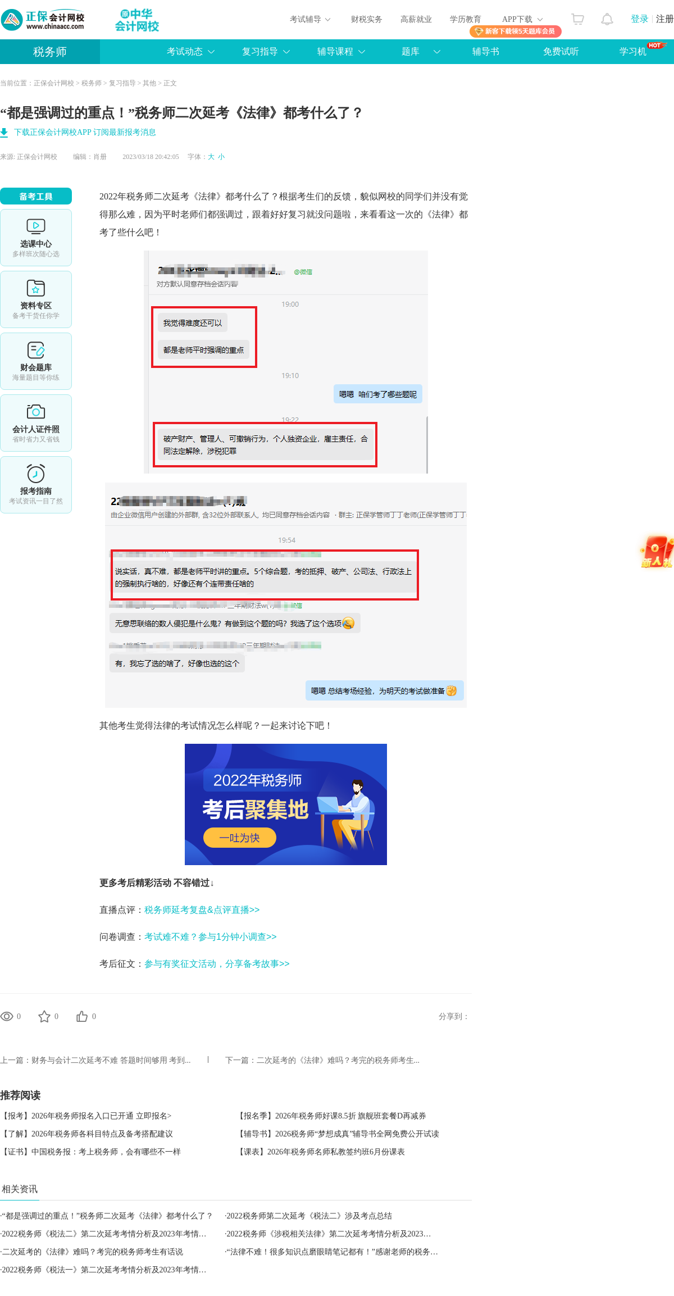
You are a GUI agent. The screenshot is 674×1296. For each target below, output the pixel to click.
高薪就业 (416, 19)
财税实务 (366, 19)
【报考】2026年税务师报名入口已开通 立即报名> (85, 1116)
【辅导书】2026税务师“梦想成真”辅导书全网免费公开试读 (337, 1134)
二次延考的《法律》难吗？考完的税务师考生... (338, 1060)
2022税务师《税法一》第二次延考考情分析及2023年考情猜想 (108, 1270)
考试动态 (185, 51)
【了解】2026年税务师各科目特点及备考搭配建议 (86, 1134)
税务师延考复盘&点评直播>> (201, 910)
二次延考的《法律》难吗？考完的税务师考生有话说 (92, 1252)
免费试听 (561, 51)
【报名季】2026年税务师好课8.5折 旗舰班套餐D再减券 (331, 1116)
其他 (149, 83)
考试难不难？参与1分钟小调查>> (210, 937)
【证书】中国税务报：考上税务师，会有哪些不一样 (90, 1152)
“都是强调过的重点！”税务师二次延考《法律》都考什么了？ (107, 1216)
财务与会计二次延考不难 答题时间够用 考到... (111, 1060)
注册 (665, 19)
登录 (640, 19)
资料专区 (36, 299)
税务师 (50, 52)
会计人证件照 (36, 423)
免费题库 (36, 361)
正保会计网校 (54, 83)
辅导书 (485, 51)
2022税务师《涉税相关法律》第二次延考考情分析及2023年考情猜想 (345, 1234)
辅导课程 (335, 51)
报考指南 (36, 485)
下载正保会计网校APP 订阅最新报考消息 (85, 132)
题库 (411, 51)
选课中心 (36, 238)
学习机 (643, 49)
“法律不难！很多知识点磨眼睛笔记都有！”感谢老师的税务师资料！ (344, 1252)
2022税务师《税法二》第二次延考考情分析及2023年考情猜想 (108, 1234)
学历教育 (465, 19)
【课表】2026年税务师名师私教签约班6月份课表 (320, 1152)
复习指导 (260, 51)
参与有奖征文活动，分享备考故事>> (217, 963)
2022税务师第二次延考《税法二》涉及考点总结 (309, 1216)
